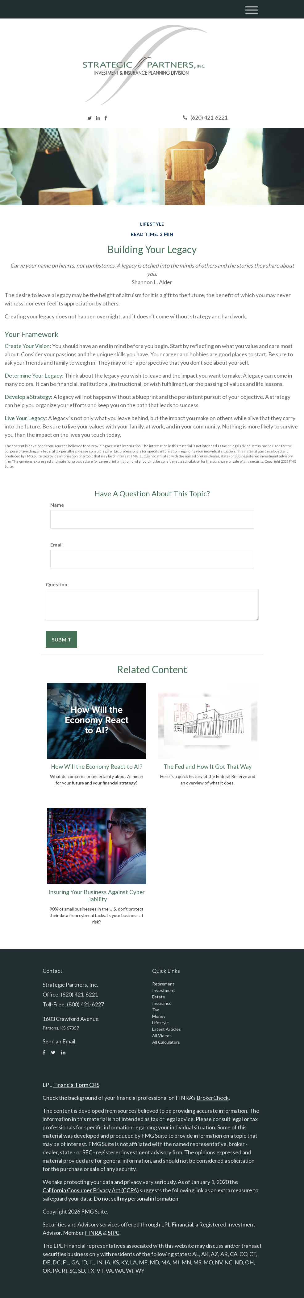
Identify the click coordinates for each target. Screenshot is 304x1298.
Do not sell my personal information (136, 1198)
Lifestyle (160, 1022)
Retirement (163, 983)
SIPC (113, 1232)
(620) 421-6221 (205, 117)
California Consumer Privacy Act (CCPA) (91, 1190)
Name (57, 505)
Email (56, 544)
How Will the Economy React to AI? (96, 766)
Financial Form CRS (76, 1084)
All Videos (162, 1035)
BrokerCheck (213, 1097)
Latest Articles (166, 1029)
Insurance (162, 1003)
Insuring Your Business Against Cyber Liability (96, 895)
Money (158, 1016)
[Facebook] (105, 118)
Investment (163, 990)
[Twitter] (89, 118)
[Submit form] (61, 639)
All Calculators (166, 1042)
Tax (155, 1009)
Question (56, 584)
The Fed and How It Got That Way (208, 766)
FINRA (93, 1232)
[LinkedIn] (98, 118)
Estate (158, 996)
